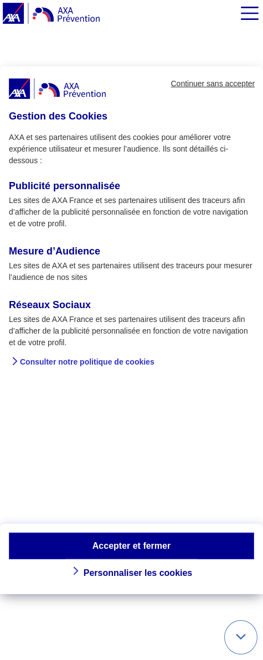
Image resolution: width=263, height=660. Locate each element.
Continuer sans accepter (213, 83)
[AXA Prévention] (51, 14)
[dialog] (131, 330)
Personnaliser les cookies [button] (138, 573)
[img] (250, 13)
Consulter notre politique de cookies (87, 361)
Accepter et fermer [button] (131, 545)
